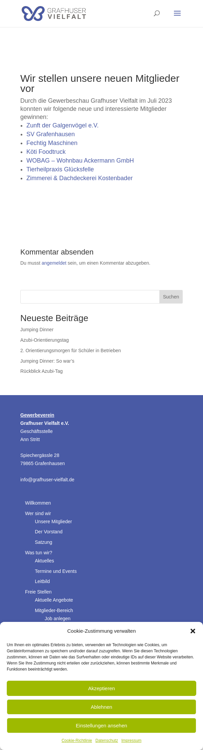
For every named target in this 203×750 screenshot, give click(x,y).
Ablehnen (101, 707)
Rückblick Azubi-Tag (41, 371)
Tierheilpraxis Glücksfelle (60, 169)
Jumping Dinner (36, 329)
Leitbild (42, 581)
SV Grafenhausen (50, 134)
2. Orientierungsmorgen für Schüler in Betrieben (70, 350)
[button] (192, 631)
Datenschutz (106, 740)
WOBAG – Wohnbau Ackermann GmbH (80, 160)
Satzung (43, 542)
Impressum (131, 740)
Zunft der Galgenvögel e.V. (62, 125)
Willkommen (38, 503)
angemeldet (54, 263)
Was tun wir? (38, 552)
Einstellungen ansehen (101, 725)
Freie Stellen (38, 592)
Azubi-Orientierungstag (44, 340)
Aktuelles (44, 560)
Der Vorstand (49, 531)
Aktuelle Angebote (54, 600)
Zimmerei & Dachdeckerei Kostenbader (79, 178)
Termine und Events (56, 571)
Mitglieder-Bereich (54, 610)
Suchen (171, 296)
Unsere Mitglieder (53, 521)
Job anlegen (57, 618)
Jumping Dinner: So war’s (47, 361)
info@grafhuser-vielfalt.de (47, 479)
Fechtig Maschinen (51, 143)
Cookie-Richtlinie (77, 740)
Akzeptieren (101, 688)
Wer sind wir (38, 513)
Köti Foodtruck (46, 151)
